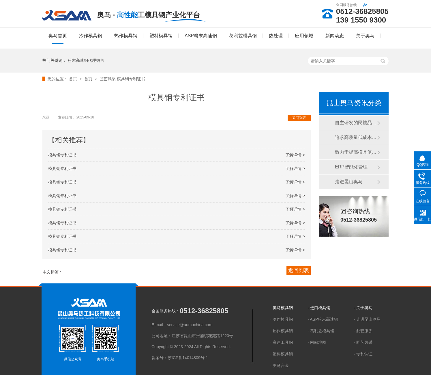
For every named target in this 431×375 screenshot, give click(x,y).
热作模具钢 (125, 35)
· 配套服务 (363, 330)
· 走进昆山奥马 (367, 319)
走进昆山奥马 (349, 181)
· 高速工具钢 (281, 342)
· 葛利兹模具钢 (321, 330)
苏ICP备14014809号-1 (188, 357)
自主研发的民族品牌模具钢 (356, 122)
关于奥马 (365, 35)
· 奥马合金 (279, 365)
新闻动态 (334, 35)
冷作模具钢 (90, 35)
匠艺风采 (108, 79)
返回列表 (299, 118)
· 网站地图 (317, 342)
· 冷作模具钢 (281, 319)
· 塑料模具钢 (281, 354)
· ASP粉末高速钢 (323, 319)
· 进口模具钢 (319, 307)
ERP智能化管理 (351, 166)
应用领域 (304, 35)
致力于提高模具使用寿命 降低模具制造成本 (356, 152)
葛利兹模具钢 (243, 35)
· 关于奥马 (363, 307)
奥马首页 (57, 35)
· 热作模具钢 (281, 330)
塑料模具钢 (161, 35)
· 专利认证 (363, 354)
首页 (73, 79)
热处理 (276, 35)
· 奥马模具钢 (281, 307)
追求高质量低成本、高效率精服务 (356, 137)
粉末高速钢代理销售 (86, 60)
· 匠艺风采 (363, 342)
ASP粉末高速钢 (201, 35)
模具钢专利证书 (131, 79)
